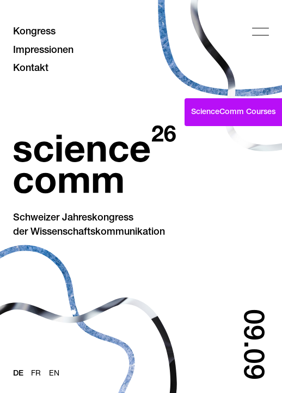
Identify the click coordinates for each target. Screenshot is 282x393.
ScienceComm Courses (233, 112)
